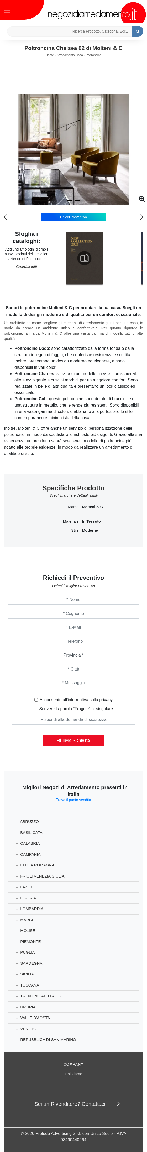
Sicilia (25, 974)
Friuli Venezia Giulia (40, 876)
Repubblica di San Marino (46, 1039)
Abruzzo (27, 821)
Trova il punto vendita (73, 800)
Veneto (26, 1028)
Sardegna (29, 963)
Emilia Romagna (35, 865)
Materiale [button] (71, 521)
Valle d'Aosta (33, 1017)
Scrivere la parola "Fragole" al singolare (76, 709)
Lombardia (30, 908)
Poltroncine (94, 55)
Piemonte (28, 941)
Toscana (27, 985)
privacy (106, 700)
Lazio (24, 887)
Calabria (28, 843)
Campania (28, 854)
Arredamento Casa (69, 55)
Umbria (26, 1007)
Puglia (25, 952)
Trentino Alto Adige (40, 996)
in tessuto (91, 521)
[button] (69, 200)
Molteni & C (92, 507)
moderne (90, 530)
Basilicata (29, 832)
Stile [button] (74, 530)
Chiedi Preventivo (73, 217)
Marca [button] (73, 507)
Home (49, 55)
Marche (26, 919)
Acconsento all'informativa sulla (76, 700)
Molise (25, 930)
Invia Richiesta (73, 740)
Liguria (26, 898)
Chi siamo (73, 1074)
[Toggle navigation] (7, 12)
